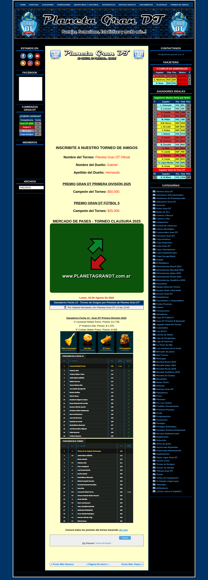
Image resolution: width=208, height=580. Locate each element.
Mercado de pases (165, 351)
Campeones (162, 222)
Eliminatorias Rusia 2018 (168, 276)
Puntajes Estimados (166, 426)
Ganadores (48, 5)
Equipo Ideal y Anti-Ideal (86, 5)
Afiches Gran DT (164, 191)
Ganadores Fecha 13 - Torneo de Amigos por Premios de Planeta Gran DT (97, 302)
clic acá (123, 530)
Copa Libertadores (165, 249)
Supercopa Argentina (167, 447)
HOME (22, 5)
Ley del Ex (161, 331)
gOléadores (162, 488)
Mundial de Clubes (165, 375)
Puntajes (33, 5)
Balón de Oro (163, 212)
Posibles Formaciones (167, 406)
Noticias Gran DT (127, 5)
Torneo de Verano (165, 467)
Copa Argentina (164, 242)
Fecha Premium (164, 304)
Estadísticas (108, 5)
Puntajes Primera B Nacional (170, 430)
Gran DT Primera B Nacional (170, 321)
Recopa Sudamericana (167, 433)
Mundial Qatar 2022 (166, 365)
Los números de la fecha (168, 348)
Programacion (163, 416)
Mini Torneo (162, 355)
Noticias (160, 385)
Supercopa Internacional (168, 450)
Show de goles (163, 443)
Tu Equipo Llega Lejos (167, 481)
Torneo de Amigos (179, 5)
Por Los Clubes (164, 403)
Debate (159, 259)
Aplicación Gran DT (166, 201)
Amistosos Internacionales (169, 195)
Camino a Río (163, 218)
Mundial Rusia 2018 (166, 369)
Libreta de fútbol (164, 334)
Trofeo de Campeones (167, 478)
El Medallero (162, 263)
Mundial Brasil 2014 (166, 362)
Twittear (124, 538)
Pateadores (162, 392)
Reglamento (162, 437)
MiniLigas (161, 358)
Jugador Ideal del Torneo (168, 324)
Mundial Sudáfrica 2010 (168, 372)
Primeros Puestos (165, 409)
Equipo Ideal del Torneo (168, 287)
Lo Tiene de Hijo (164, 345)
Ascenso (160, 205)
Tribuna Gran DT (164, 471)
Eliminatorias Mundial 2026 (170, 270)
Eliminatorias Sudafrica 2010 (170, 280)
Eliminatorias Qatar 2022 (168, 273)
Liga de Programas (165, 338)
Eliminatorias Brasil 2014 (168, 266)
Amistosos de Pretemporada (170, 198)
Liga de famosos (164, 341)
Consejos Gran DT (165, 236)
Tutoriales (161, 484)
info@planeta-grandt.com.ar (171, 54)
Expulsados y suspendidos (170, 300)
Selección (161, 440)
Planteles (161, 5)
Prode (159, 413)
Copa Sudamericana (166, 253)
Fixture (159, 307)
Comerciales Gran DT (167, 232)
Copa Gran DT (163, 246)
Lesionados (162, 327)
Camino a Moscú (164, 215)
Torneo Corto (163, 460)
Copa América (163, 239)
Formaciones (63, 5)
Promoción (161, 420)
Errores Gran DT (164, 294)
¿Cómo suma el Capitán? (169, 491)
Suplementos (146, 5)
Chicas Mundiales (165, 229)
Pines (159, 396)
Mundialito (161, 379)
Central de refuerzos (166, 225)
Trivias (159, 474)
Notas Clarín (162, 382)
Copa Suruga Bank (165, 256)
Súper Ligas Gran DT (166, 457)
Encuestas (161, 283)
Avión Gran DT (163, 208)
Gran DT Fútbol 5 (165, 317)
